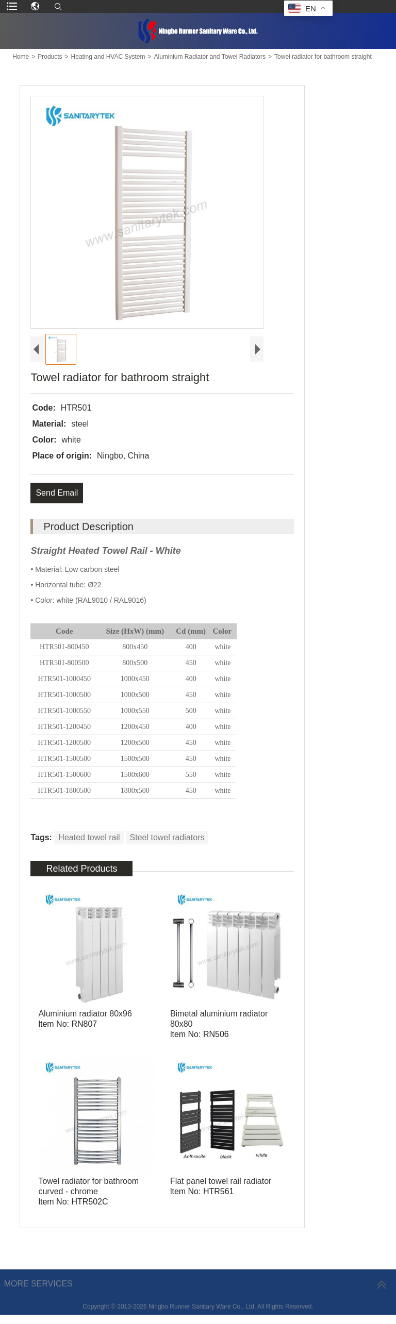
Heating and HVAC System (108, 56)
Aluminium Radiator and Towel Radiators (210, 56)
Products (50, 56)
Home (20, 56)
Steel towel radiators (167, 837)
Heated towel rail (89, 837)
